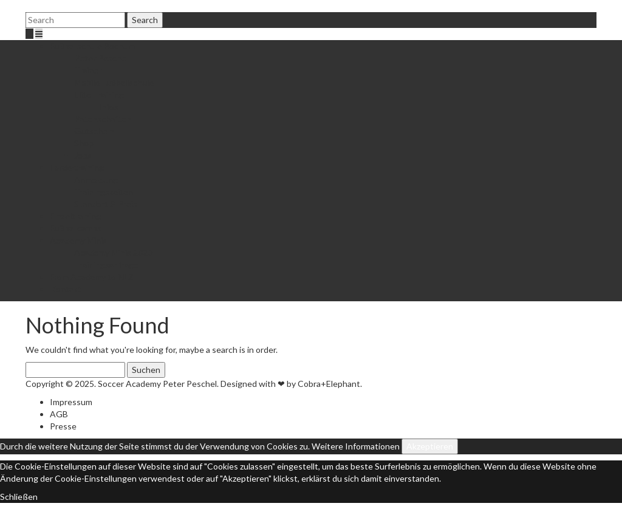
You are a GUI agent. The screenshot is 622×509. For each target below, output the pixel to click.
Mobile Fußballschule (114, 82)
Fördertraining (77, 167)
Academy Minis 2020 (113, 252)
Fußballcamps (75, 228)
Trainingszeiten (103, 191)
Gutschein (94, 131)
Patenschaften (102, 119)
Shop (84, 143)
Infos (108, 106)
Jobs (83, 155)
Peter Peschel (101, 58)
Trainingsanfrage (106, 264)
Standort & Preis (105, 204)
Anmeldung (96, 179)
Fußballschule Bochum (92, 46)
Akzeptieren (429, 446)
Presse (63, 426)
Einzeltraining (75, 216)
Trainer (87, 70)
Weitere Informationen (356, 446)
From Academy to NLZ (92, 277)
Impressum (71, 402)
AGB (59, 414)
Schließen (19, 496)
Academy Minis (78, 240)
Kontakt (65, 289)
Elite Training (99, 94)
